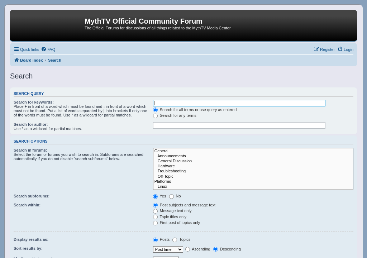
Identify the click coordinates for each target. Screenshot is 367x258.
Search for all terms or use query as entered (195, 110)
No (175, 196)
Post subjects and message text (184, 205)
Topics (181, 239)
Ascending (197, 249)
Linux (253, 186)
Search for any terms (174, 115)
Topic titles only (169, 217)
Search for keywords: (34, 102)
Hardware (253, 166)
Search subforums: (31, 196)
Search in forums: (30, 150)
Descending (227, 249)
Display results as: (31, 239)
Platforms (253, 181)
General (253, 151)
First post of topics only (176, 222)
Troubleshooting (253, 171)
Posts (161, 239)
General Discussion (253, 161)
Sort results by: (28, 248)
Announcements (253, 156)
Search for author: (31, 124)
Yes (159, 196)
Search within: (27, 205)
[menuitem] (48, 49)
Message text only (172, 211)
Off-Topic (253, 176)
